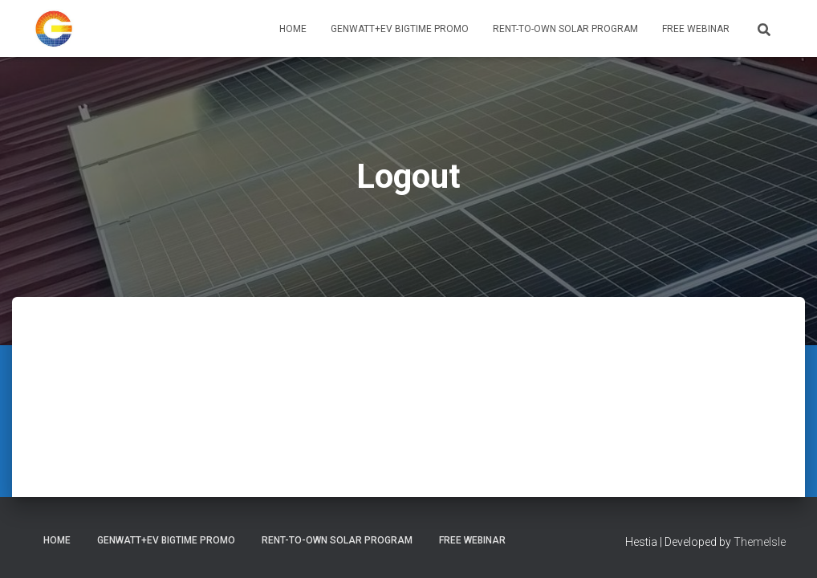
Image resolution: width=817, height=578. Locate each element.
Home (293, 29)
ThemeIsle (760, 541)
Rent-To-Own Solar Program (565, 29)
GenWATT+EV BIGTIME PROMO (400, 29)
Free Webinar (696, 29)
